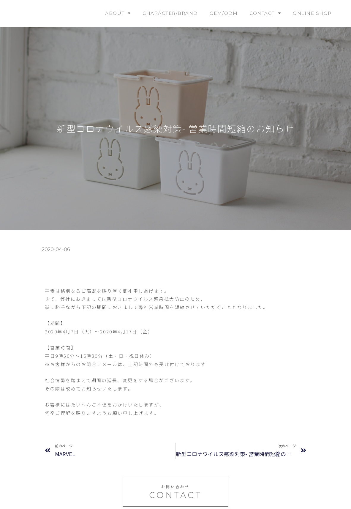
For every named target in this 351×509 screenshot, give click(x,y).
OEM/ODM (224, 13)
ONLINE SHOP (312, 13)
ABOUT (118, 13)
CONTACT (265, 13)
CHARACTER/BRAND (170, 13)
